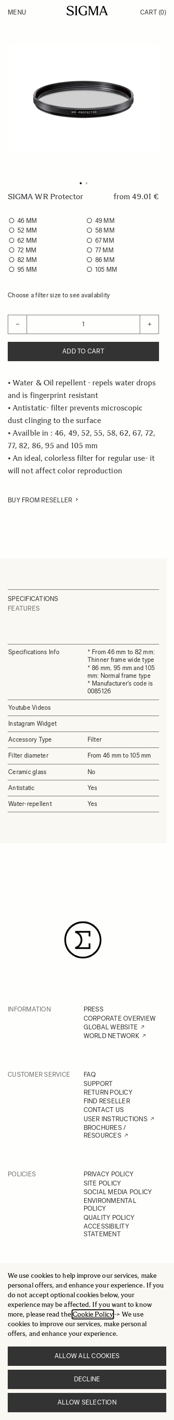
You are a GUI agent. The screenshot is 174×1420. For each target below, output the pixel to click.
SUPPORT (98, 1083)
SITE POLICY (102, 1183)
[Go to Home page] (87, 10)
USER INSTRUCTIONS (115, 1119)
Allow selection (87, 1402)
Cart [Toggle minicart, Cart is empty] (153, 12)
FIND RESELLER (107, 1101)
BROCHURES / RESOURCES (105, 1131)
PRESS (93, 1009)
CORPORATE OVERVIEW (120, 1018)
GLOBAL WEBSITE (111, 1027)
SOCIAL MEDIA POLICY (118, 1192)
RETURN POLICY (108, 1092)
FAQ (90, 1074)
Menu (17, 12)
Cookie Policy (92, 1314)
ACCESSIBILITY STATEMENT (106, 1230)
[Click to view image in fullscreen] (83, 99)
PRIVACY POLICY (109, 1174)
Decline (87, 1379)
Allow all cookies (87, 1356)
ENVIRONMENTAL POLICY (110, 1204)
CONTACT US (104, 1109)
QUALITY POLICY (109, 1217)
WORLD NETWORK (111, 1035)
